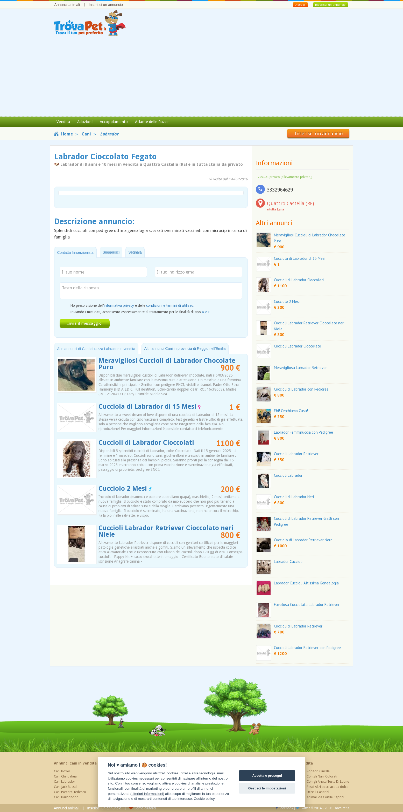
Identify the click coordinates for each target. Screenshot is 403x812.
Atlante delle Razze (151, 121)
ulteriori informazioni (147, 794)
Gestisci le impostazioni (267, 788)
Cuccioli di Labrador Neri (294, 496)
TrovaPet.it (341, 808)
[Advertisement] (201, 77)
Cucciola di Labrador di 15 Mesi (149, 406)
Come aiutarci (142, 808)
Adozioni (85, 121)
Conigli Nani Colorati (322, 776)
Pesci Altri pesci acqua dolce (327, 787)
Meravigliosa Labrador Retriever (300, 367)
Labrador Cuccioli (288, 561)
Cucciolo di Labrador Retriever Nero (303, 539)
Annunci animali (67, 5)
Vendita (63, 121)
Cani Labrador (64, 781)
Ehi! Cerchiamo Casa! (291, 410)
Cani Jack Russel (65, 787)
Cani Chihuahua (65, 776)
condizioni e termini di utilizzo (169, 305)
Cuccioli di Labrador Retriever (298, 626)
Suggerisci (111, 252)
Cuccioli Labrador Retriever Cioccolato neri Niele (166, 531)
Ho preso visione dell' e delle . (132, 305)
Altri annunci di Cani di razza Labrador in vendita (96, 349)
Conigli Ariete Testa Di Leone (328, 781)
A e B (206, 312)
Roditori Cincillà (318, 771)
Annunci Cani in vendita (75, 763)
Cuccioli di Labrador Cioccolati (146, 442)
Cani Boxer (62, 771)
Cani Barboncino (66, 797)
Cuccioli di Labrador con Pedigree (301, 389)
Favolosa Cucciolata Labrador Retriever (307, 604)
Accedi (300, 4)
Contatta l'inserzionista (75, 252)
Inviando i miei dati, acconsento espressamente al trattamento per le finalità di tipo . (140, 312)
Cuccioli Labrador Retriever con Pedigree (307, 647)
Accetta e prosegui (267, 775)
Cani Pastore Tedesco (70, 792)
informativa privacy (119, 305)
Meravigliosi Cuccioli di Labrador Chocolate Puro (166, 364)
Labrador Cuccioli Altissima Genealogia (306, 583)
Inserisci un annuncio (106, 5)
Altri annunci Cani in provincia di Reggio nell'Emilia (185, 348)
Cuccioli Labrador (288, 475)
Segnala (135, 252)
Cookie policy (204, 799)
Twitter (303, 808)
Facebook (284, 808)
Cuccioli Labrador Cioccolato (297, 346)
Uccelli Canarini (318, 792)
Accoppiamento (114, 121)
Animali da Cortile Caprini (325, 797)
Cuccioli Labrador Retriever (296, 453)
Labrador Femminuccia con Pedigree (303, 432)
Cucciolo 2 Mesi (125, 488)
